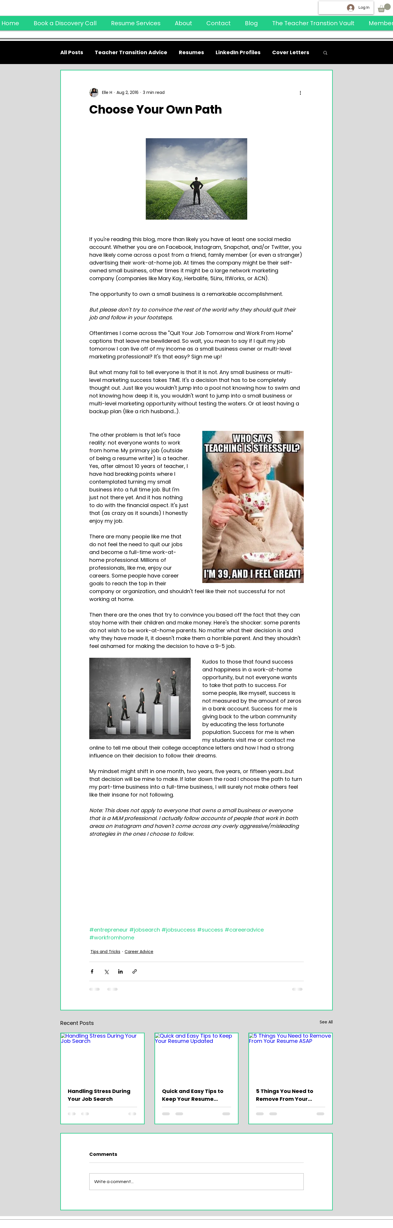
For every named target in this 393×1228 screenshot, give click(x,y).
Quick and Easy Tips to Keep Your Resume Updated (192, 1095)
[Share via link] (134, 971)
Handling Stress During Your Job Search (99, 1095)
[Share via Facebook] (92, 971)
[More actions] (300, 92)
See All (326, 1022)
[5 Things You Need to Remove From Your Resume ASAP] (290, 1056)
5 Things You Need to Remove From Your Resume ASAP (284, 1095)
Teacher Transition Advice (131, 52)
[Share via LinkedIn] (120, 971)
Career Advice (139, 951)
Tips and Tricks (105, 951)
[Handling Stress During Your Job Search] (102, 1056)
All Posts (71, 52)
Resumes (191, 52)
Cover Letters (290, 52)
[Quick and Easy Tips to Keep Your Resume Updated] (196, 1056)
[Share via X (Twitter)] (106, 971)
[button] (384, 7)
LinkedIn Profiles (238, 52)
